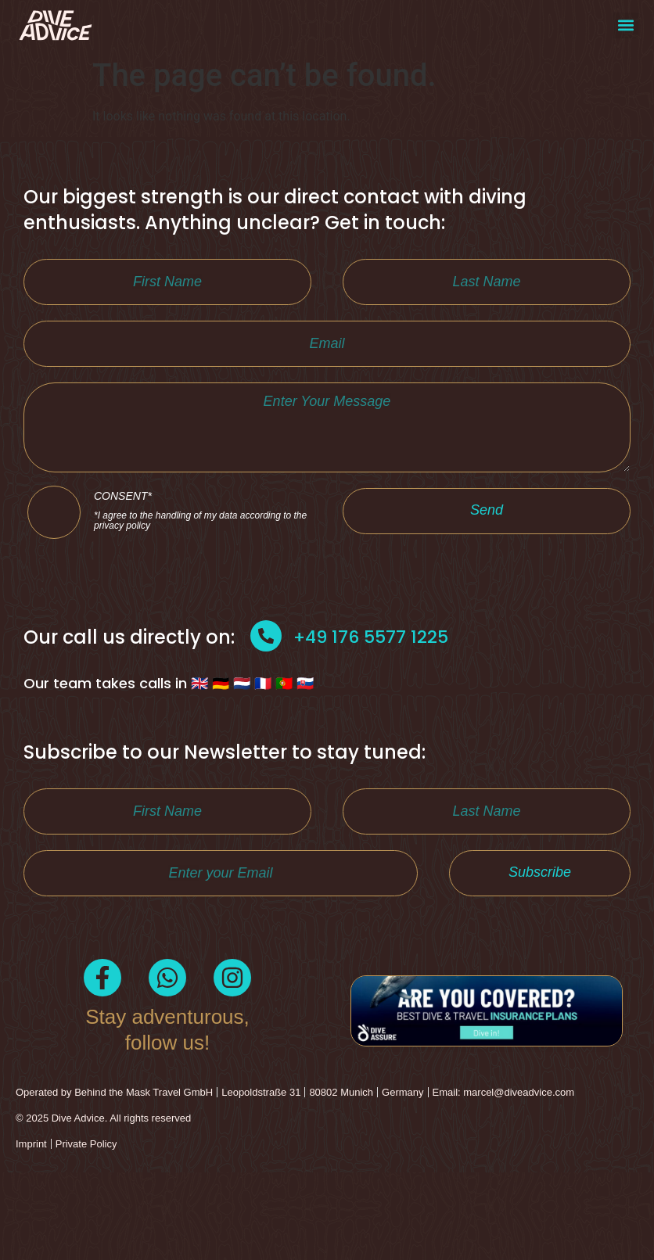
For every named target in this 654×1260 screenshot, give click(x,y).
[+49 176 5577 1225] (266, 707)
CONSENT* (202, 578)
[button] (625, 25)
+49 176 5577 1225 (370, 708)
